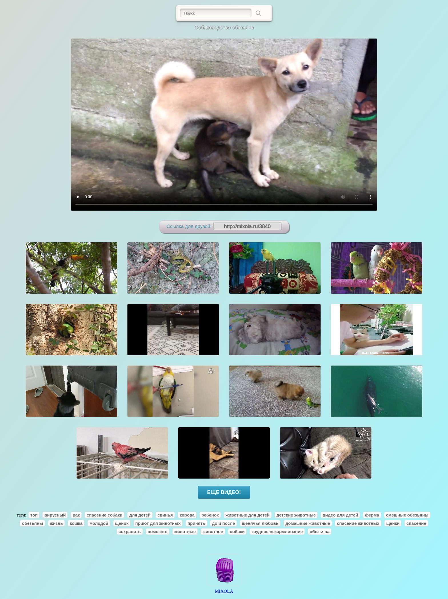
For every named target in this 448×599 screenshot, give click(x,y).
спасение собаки (104, 515)
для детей (140, 515)
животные (185, 531)
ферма (372, 515)
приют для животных (158, 523)
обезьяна (320, 531)
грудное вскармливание (277, 531)
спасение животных (358, 523)
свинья (165, 515)
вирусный (55, 515)
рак (76, 515)
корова (187, 515)
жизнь (56, 523)
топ (33, 515)
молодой (98, 523)
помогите (157, 531)
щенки (393, 523)
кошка (76, 523)
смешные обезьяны (407, 515)
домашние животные (307, 523)
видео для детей (340, 515)
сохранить (130, 531)
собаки (237, 531)
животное (213, 531)
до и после (223, 523)
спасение (416, 523)
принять (196, 523)
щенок (122, 523)
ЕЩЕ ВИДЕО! (224, 492)
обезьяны (32, 523)
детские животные (296, 515)
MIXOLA (224, 589)
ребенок (210, 515)
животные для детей (248, 515)
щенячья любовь (260, 523)
